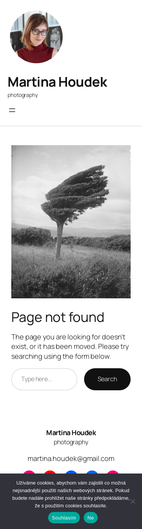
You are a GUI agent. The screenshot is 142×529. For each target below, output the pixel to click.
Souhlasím (64, 518)
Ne (90, 518)
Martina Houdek (57, 82)
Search (107, 379)
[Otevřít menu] (12, 110)
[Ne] (132, 501)
